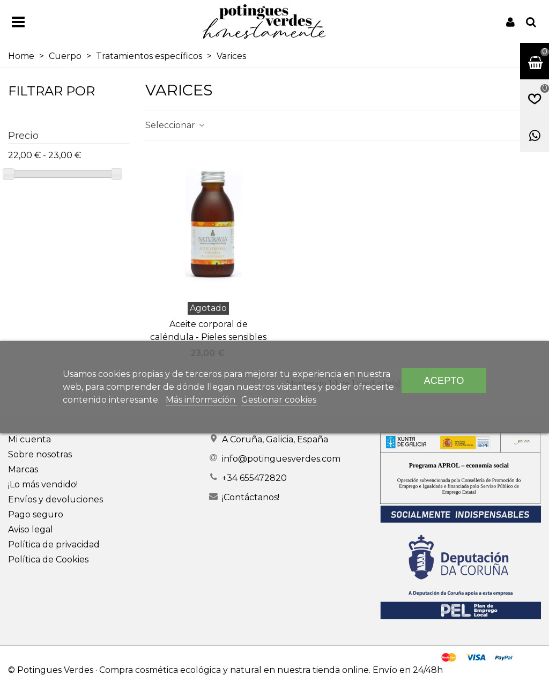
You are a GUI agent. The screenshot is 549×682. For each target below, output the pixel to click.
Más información (202, 400)
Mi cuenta (29, 439)
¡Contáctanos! (250, 497)
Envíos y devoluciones (55, 499)
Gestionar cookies (278, 400)
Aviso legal (30, 529)
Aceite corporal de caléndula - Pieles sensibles (208, 330)
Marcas (23, 469)
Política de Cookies (48, 559)
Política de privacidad (54, 544)
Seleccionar (175, 125)
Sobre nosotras (40, 454)
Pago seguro (35, 514)
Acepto (444, 380)
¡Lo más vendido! (43, 484)
